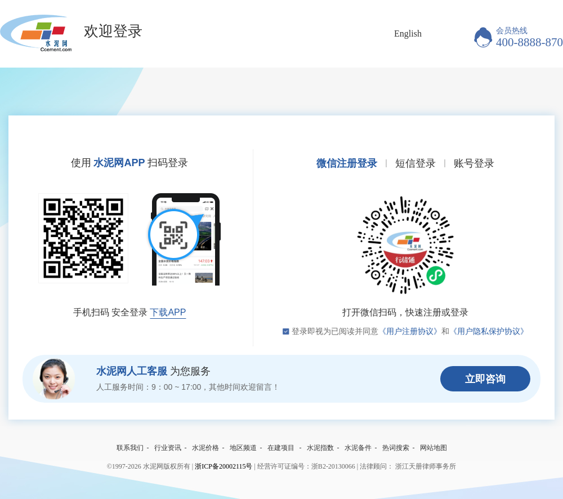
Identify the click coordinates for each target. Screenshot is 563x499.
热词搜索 (395, 448)
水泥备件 (358, 448)
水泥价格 (205, 448)
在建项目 (280, 448)
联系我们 (130, 448)
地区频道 (243, 448)
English (408, 33)
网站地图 (433, 448)
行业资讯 (167, 448)
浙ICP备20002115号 (223, 466)
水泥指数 (320, 448)
